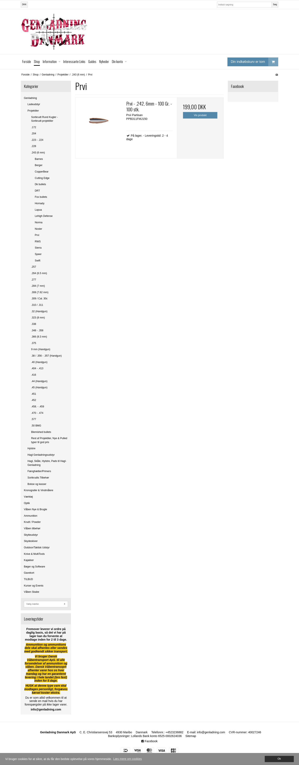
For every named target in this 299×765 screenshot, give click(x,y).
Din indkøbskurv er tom (254, 62)
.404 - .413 (37, 368)
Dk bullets (40, 184)
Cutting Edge (42, 178)
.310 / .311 (37, 305)
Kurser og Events (33, 585)
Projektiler (33, 110)
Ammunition (30, 515)
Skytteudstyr (31, 534)
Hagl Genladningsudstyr (41, 454)
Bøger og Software (34, 566)
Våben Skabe (31, 591)
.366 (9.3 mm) (39, 336)
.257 (33, 266)
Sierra (38, 247)
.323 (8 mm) (38, 317)
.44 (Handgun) (39, 381)
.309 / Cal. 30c (39, 298)
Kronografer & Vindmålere (38, 490)
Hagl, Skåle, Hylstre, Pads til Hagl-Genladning (47, 463)
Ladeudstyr (34, 104)
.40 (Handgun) (39, 362)
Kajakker (29, 560)
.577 (33, 419)
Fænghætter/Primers (39, 471)
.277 (33, 279)
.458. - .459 (37, 406)
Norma (39, 222)
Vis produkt (200, 115)
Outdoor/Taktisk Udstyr (37, 547)
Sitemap (190, 736)
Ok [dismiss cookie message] (279, 758)
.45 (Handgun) (39, 387)
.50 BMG (36, 425)
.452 (33, 400)
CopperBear (42, 171)
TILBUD (28, 579)
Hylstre (32, 448)
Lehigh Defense (44, 216)
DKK (24, 4)
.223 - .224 (37, 139)
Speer (38, 254)
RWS (38, 241)
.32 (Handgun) (39, 311)
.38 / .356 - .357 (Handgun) (46, 355)
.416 (33, 374)
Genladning (30, 98)
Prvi (37, 235)
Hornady (39, 203)
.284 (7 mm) (38, 285)
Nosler (38, 228)
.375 (33, 343)
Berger (39, 165)
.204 (33, 133)
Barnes (39, 159)
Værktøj (28, 496)
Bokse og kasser (37, 484)
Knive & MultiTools (34, 553)
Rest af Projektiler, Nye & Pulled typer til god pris (49, 440)
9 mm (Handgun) (40, 349)
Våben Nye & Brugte (35, 509)
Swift (37, 260)
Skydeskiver (31, 541)
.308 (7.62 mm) (39, 292)
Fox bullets (41, 197)
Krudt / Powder (32, 522)
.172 (33, 127)
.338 (33, 324)
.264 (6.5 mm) (39, 273)
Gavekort (29, 572)
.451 (33, 393)
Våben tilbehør (32, 528)
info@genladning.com (211, 732)
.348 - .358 (37, 330)
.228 (33, 146)
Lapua (38, 209)
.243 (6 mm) (38, 152)
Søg (275, 4)
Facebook (149, 741)
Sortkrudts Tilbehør (38, 477)
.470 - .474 (37, 413)
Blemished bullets (41, 432)
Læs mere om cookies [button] (127, 758)
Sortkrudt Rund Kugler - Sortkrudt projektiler (44, 119)
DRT (37, 190)
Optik (27, 503)
